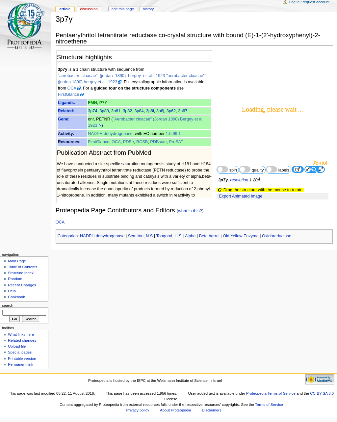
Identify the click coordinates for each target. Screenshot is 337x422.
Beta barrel (209, 236)
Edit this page (123, 9)
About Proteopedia (175, 410)
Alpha (190, 236)
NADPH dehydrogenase (110, 133)
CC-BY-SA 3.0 (322, 393)
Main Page (17, 261)
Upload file (17, 346)
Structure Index (21, 273)
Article (64, 9)
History (148, 9)
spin (227, 169)
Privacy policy (137, 410)
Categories (68, 236)
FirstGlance (68, 94)
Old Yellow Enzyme (241, 236)
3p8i (150, 111)
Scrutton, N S (140, 236)
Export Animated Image (240, 196)
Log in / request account (309, 2)
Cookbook (16, 297)
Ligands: (66, 102)
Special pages (20, 352)
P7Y (103, 102)
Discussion (88, 9)
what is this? (190, 210)
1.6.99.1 (173, 133)
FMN (92, 102)
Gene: (64, 119)
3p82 (127, 111)
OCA (72, 88)
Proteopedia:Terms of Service (271, 393)
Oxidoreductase (276, 236)
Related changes (22, 340)
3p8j (160, 111)
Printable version (22, 358)
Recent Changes (22, 285)
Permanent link (20, 364)
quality (251, 169)
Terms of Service (269, 405)
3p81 (115, 111)
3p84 (138, 111)
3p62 (171, 111)
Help (12, 291)
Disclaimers (211, 410)
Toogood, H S (169, 236)
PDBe (128, 142)
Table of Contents (22, 267)
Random (15, 279)
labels (277, 169)
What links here (21, 334)
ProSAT (176, 142)
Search (7, 305)
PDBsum (158, 142)
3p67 (182, 111)
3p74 (92, 111)
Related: (66, 111)
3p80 (104, 111)
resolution (239, 180)
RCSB (142, 142)
